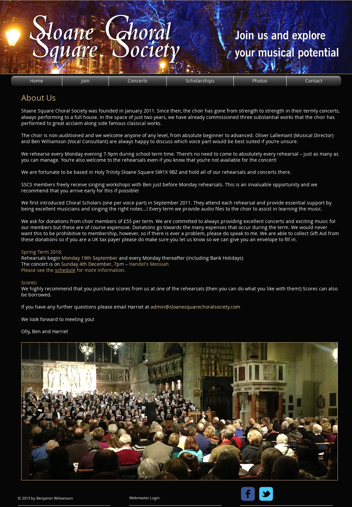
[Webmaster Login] (144, 498)
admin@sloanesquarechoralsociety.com (195, 307)
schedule (65, 270)
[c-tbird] (266, 494)
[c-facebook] (248, 494)
